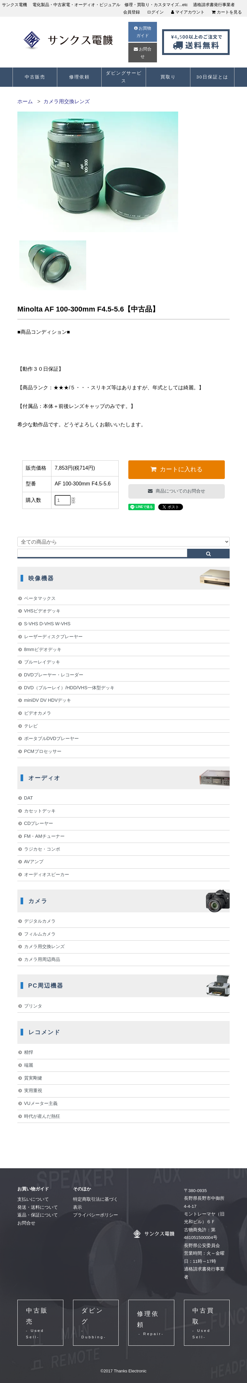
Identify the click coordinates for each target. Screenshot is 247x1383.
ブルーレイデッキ (42, 661)
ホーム (25, 101)
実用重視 (33, 1090)
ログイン (155, 12)
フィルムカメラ (40, 933)
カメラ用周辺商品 (42, 959)
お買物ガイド (142, 32)
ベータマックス (40, 598)
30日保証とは (212, 77)
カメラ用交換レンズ (66, 101)
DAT (28, 797)
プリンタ (33, 1005)
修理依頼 (79, 77)
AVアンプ (33, 861)
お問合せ (143, 53)
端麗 (28, 1065)
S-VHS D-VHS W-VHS (47, 623)
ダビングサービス (124, 77)
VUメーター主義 (41, 1103)
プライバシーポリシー (95, 1215)
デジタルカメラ (40, 921)
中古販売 (35, 77)
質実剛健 (33, 1077)
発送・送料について (37, 1207)
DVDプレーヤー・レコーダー (53, 674)
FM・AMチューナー (44, 836)
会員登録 (131, 12)
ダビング (95, 1323)
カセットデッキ (40, 810)
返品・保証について (37, 1215)
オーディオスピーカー (46, 874)
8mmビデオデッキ (42, 649)
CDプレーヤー (38, 823)
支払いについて (33, 1199)
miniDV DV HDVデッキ (47, 700)
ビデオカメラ (37, 713)
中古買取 (206, 1323)
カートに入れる (180, 469)
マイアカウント (188, 12)
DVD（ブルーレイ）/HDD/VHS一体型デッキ (69, 687)
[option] (52, 265)
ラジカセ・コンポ (42, 849)
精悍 (28, 1052)
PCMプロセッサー (42, 751)
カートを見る (227, 12)
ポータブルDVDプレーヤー (51, 738)
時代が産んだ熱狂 (42, 1116)
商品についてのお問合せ (179, 490)
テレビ (31, 725)
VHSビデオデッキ (42, 610)
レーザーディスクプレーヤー (53, 636)
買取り (168, 77)
